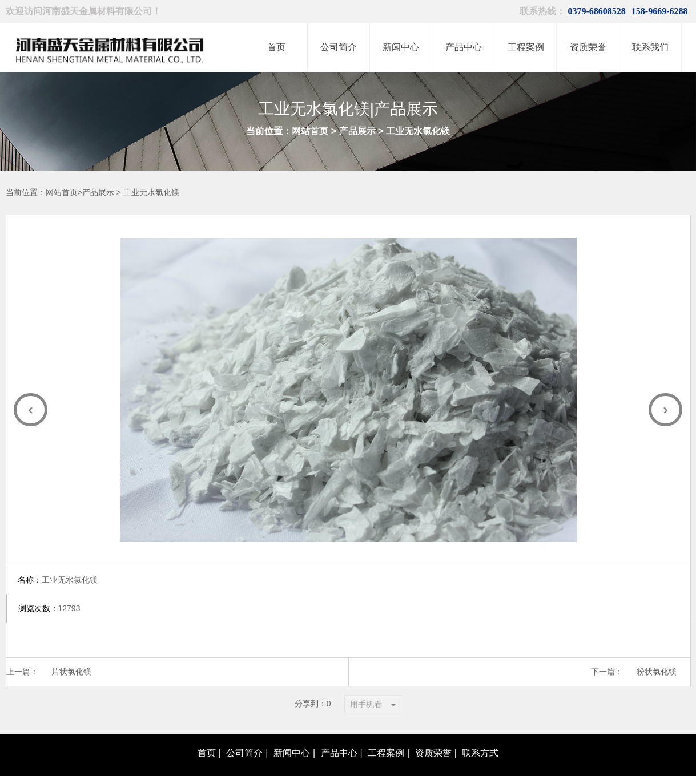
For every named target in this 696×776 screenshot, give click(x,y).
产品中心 (339, 724)
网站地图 (493, 760)
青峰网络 (459, 760)
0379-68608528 (597, 11)
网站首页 (310, 131)
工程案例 (386, 724)
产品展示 (357, 131)
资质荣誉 (433, 724)
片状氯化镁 (72, 643)
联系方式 (480, 724)
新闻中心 (291, 724)
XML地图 (528, 760)
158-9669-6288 (659, 11)
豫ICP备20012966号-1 (360, 760)
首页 (207, 724)
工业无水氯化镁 (418, 131)
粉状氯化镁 (656, 643)
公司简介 (244, 724)
